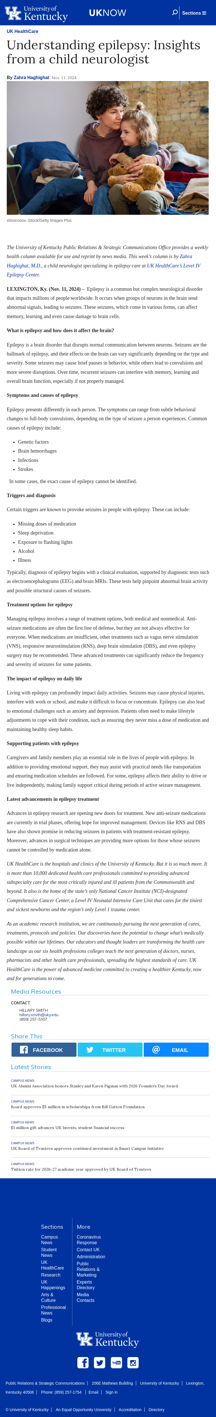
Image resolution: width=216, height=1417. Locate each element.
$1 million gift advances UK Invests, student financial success (67, 1127)
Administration (91, 1256)
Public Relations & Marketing (88, 1269)
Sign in (111, 1392)
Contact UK (88, 1249)
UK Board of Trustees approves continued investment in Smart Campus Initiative (87, 1148)
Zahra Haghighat (31, 77)
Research (50, 1275)
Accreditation (130, 1409)
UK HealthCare (22, 31)
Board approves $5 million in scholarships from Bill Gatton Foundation (78, 1106)
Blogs (46, 1320)
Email (93, 1392)
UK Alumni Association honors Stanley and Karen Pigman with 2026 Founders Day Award (94, 1086)
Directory (156, 1409)
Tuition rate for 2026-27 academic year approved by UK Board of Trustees (81, 1169)
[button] (194, 12)
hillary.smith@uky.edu (38, 1014)
